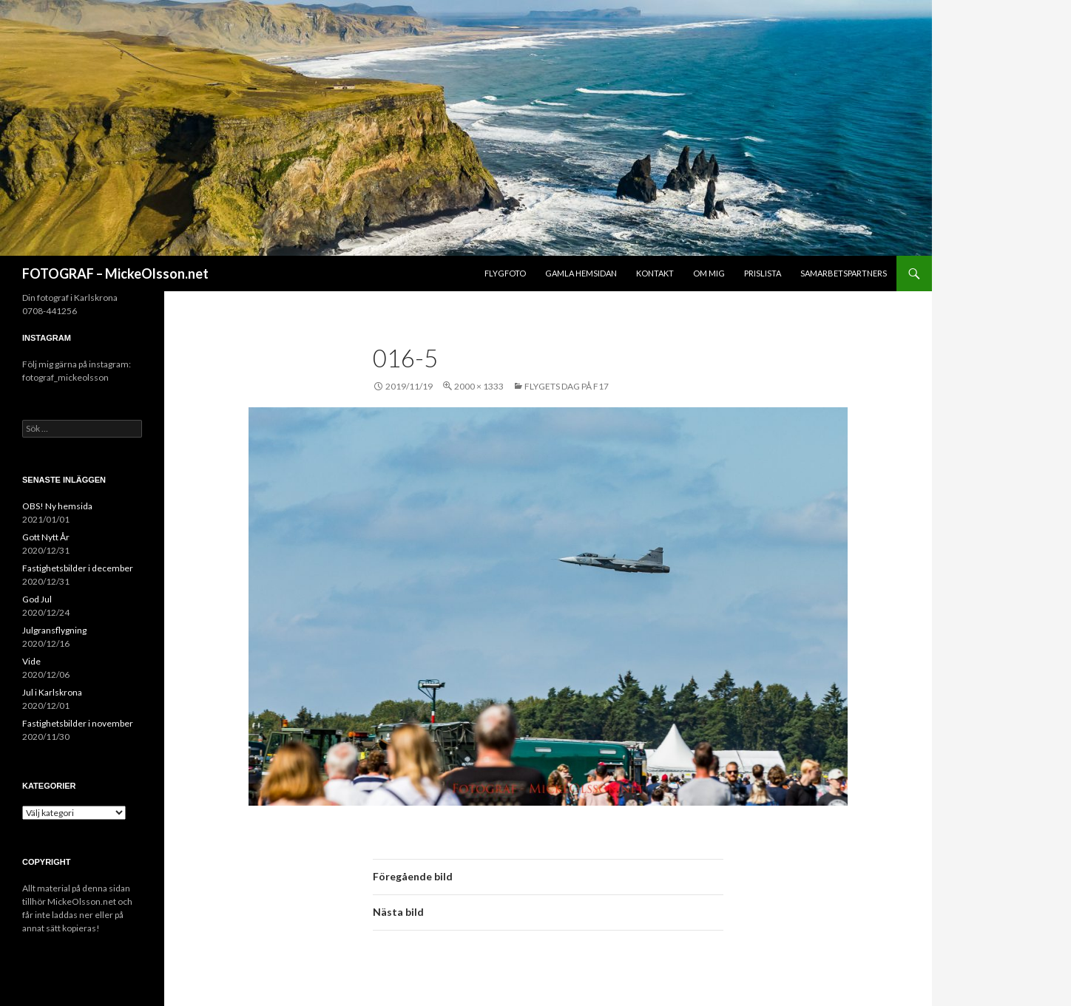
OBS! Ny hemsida (57, 506)
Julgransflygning (54, 630)
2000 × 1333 (479, 386)
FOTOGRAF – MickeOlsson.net (115, 273)
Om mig (709, 273)
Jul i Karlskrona (52, 692)
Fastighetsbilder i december (77, 568)
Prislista (762, 273)
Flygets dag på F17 (566, 386)
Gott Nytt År (46, 537)
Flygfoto (505, 273)
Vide (31, 661)
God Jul (37, 599)
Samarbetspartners (843, 273)
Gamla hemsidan (581, 273)
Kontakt (655, 273)
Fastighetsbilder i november (77, 723)
